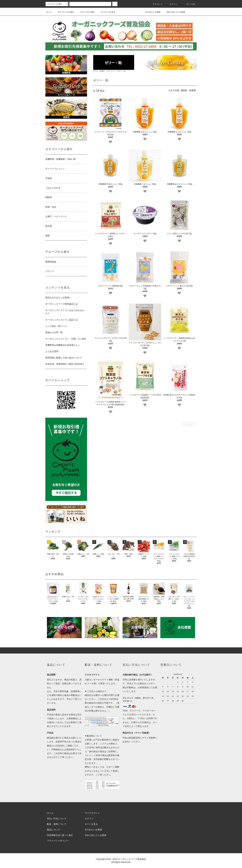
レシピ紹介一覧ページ (56, 326)
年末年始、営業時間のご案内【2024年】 (65, 364)
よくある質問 (51, 351)
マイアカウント (92, 813)
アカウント (156, 4)
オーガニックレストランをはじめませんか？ (64, 312)
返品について (53, 829)
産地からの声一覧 (54, 332)
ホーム (49, 12)
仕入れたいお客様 (150, 12)
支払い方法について (56, 818)
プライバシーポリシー (58, 840)
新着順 (192, 90)
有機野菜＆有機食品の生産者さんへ (62, 345)
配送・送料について (56, 824)
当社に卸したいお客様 (173, 12)
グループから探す (85, 12)
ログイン (172, 4)
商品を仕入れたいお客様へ (58, 297)
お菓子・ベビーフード (107, 71)
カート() (188, 4)
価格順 (184, 90)
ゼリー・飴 (121, 71)
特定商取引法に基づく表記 (60, 835)
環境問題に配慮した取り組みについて (63, 357)
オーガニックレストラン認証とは (61, 320)
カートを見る (91, 824)
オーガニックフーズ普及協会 (132, 859)
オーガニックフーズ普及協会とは (61, 304)
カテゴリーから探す (64, 12)
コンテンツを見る (106, 12)
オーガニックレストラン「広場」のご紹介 (65, 338)
